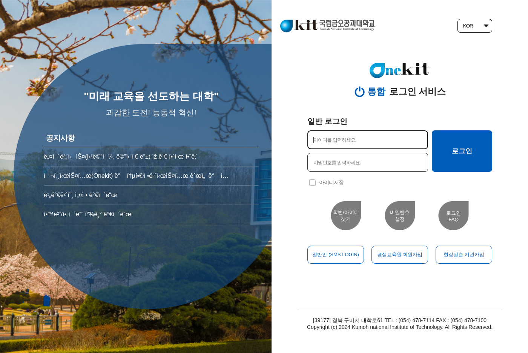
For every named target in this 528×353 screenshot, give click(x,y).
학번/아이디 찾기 (346, 215)
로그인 (462, 151)
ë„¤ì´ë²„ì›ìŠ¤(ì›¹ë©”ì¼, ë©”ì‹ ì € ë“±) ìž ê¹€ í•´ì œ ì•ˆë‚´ (121, 156)
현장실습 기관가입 (464, 254)
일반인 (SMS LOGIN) (335, 254)
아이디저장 (331, 182)
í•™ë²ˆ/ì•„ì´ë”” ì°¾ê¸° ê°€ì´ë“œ (87, 214)
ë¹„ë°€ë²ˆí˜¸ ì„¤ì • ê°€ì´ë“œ (80, 195)
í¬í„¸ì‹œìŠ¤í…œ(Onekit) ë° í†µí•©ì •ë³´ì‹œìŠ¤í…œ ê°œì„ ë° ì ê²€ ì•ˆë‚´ (136, 176)
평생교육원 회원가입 (400, 254)
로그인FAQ (453, 216)
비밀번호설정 (400, 215)
